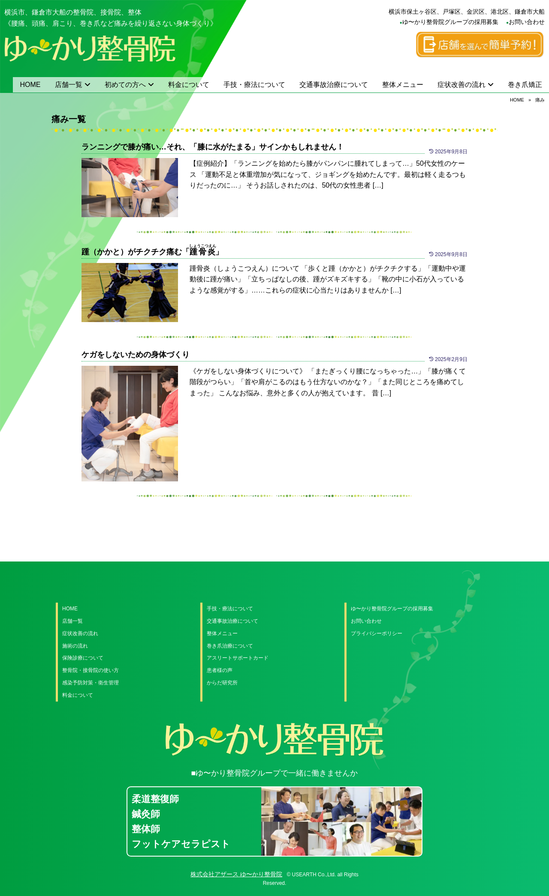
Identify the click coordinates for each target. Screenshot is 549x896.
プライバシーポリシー (376, 633)
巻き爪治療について (230, 646)
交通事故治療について (333, 84)
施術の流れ (75, 646)
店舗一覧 (68, 84)
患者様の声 (219, 670)
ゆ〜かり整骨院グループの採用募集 (450, 21)
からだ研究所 (222, 683)
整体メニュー (402, 84)
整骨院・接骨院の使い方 (90, 670)
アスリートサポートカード (237, 658)
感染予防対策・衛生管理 (90, 683)
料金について (188, 84)
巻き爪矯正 (525, 84)
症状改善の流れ (461, 84)
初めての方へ (125, 84)
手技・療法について (254, 84)
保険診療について (82, 658)
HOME (30, 84)
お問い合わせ (527, 21)
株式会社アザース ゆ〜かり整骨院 (236, 874)
